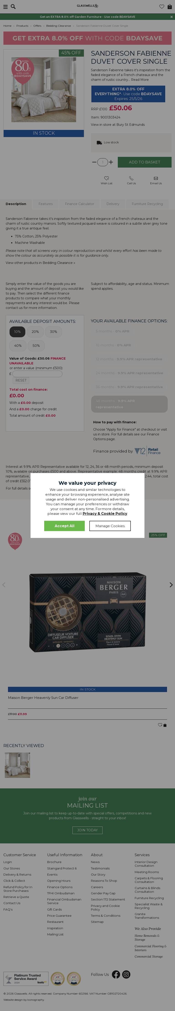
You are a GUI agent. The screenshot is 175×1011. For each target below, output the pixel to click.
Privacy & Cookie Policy (105, 513)
